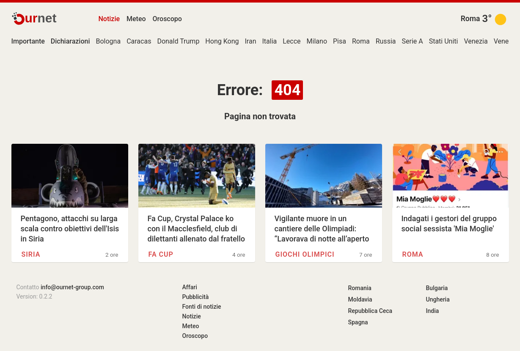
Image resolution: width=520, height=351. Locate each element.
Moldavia (360, 299)
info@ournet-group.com (72, 287)
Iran (250, 41)
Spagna (358, 322)
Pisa (339, 41)
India (432, 310)
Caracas (139, 41)
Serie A (412, 41)
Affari (189, 287)
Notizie (109, 19)
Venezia (475, 41)
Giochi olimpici (305, 254)
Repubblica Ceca (370, 310)
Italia (269, 41)
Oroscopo (167, 19)
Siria (31, 254)
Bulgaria (437, 288)
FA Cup (161, 254)
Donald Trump (178, 41)
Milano (317, 41)
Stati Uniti (443, 41)
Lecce (291, 41)
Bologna (108, 41)
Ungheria (438, 299)
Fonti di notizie (201, 306)
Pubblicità (195, 296)
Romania (359, 288)
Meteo (136, 19)
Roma (470, 18)
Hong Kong (222, 41)
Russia (386, 41)
